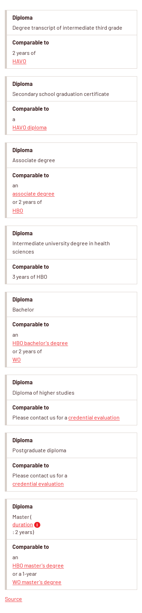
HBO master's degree (38, 565)
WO (16, 359)
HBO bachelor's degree (40, 342)
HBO (17, 210)
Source (13, 598)
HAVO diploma (29, 127)
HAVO (19, 61)
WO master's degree (36, 582)
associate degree (33, 193)
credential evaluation (94, 417)
